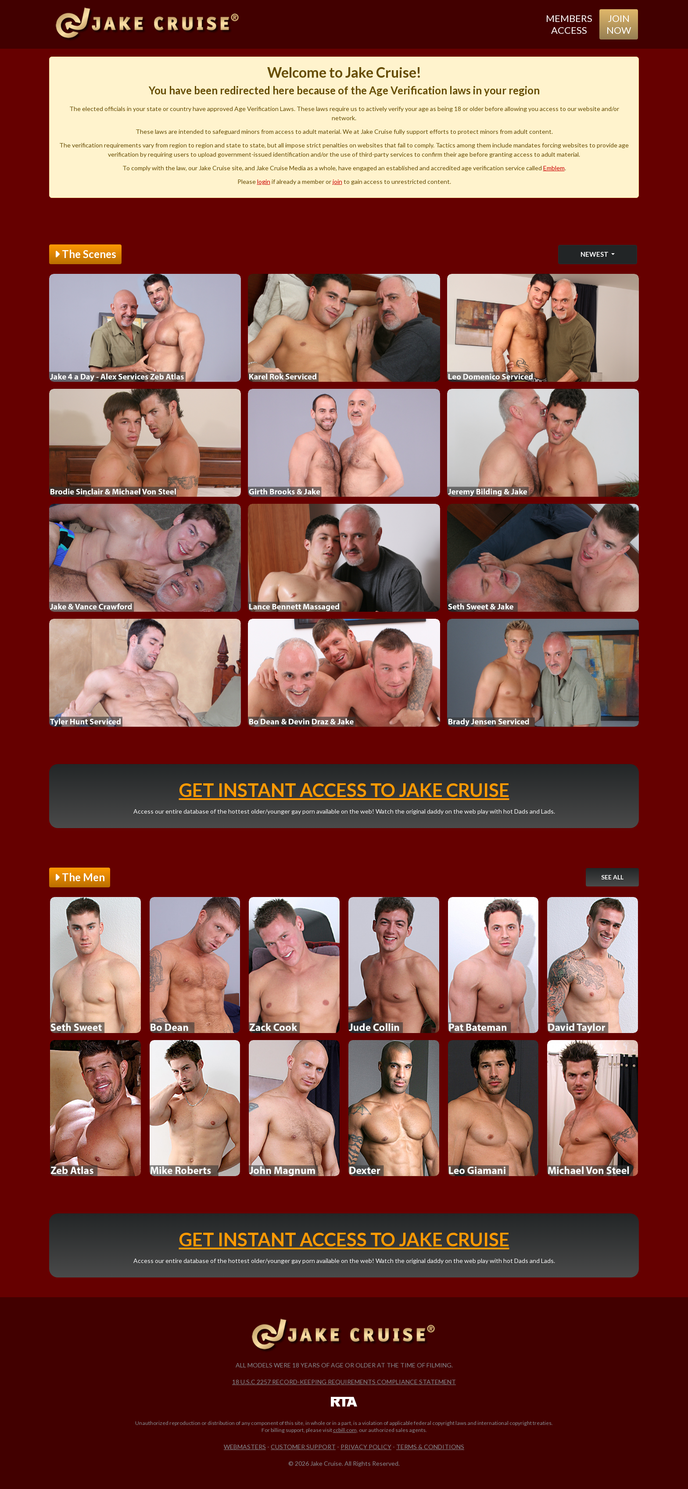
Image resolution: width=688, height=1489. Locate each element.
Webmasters (245, 1446)
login (263, 181)
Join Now (618, 24)
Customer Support (303, 1446)
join (337, 181)
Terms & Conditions (430, 1446)
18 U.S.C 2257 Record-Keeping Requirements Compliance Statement (344, 1381)
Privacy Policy (365, 1446)
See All (612, 877)
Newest (595, 254)
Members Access (569, 24)
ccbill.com (345, 1430)
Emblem (554, 168)
